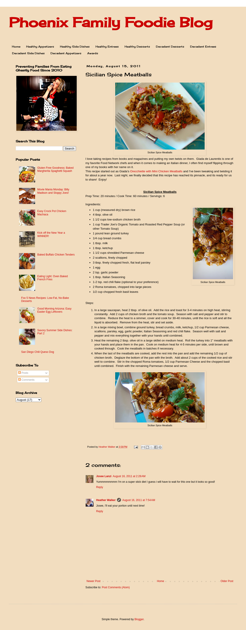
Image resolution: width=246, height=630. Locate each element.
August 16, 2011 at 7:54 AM (138, 500)
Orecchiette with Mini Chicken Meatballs (156, 171)
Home (16, 46)
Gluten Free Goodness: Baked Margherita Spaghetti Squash (55, 169)
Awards (92, 53)
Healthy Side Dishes (75, 46)
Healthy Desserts (137, 46)
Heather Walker (106, 500)
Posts (23, 372)
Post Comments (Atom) (116, 587)
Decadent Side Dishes (28, 53)
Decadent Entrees (203, 46)
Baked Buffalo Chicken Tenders (56, 254)
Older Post (227, 581)
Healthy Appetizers (40, 46)
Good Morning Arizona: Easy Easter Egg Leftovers (54, 310)
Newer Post (93, 581)
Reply (99, 487)
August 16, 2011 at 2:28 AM (129, 476)
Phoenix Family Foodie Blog (110, 22)
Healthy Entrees (107, 46)
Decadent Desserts (170, 46)
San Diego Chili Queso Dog (37, 351)
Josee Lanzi (103, 476)
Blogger (139, 619)
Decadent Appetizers (66, 53)
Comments (26, 379)
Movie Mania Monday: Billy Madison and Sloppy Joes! (53, 191)
